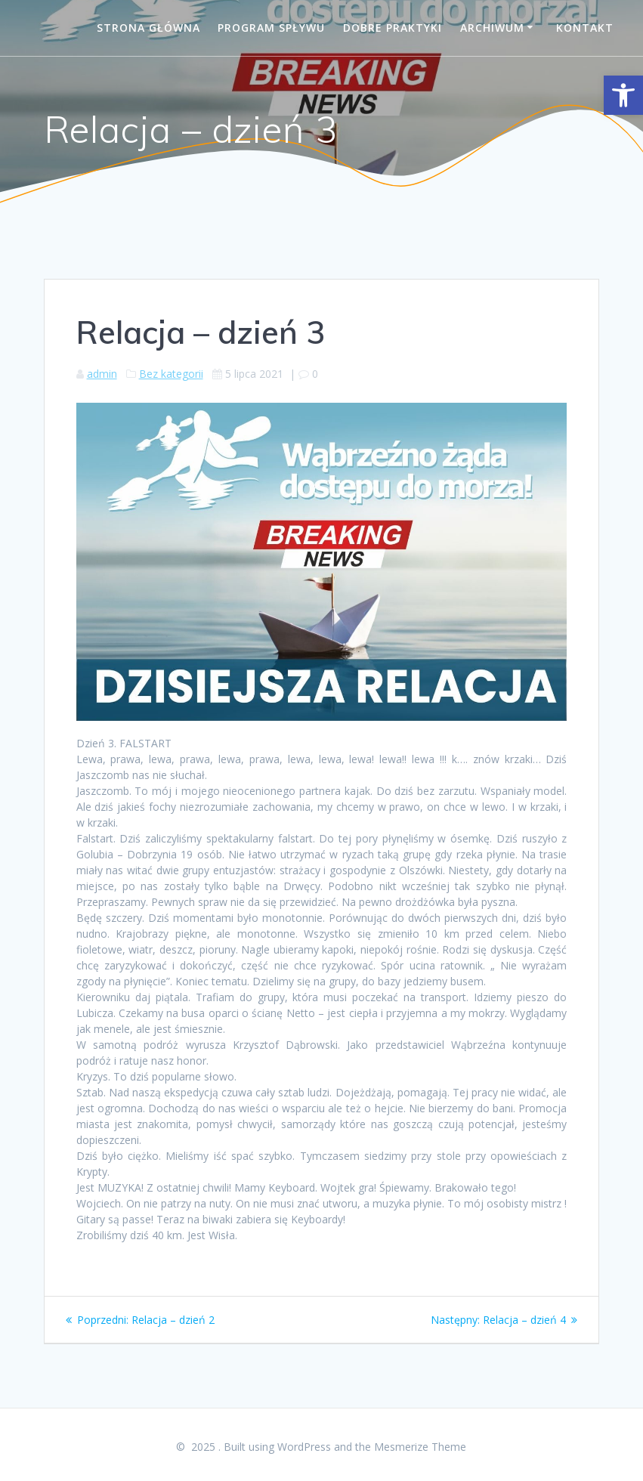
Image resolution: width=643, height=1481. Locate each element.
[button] (623, 95)
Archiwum (492, 27)
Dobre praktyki (392, 27)
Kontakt (585, 27)
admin (102, 373)
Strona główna (148, 27)
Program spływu (271, 27)
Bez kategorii (171, 373)
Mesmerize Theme (420, 1446)
